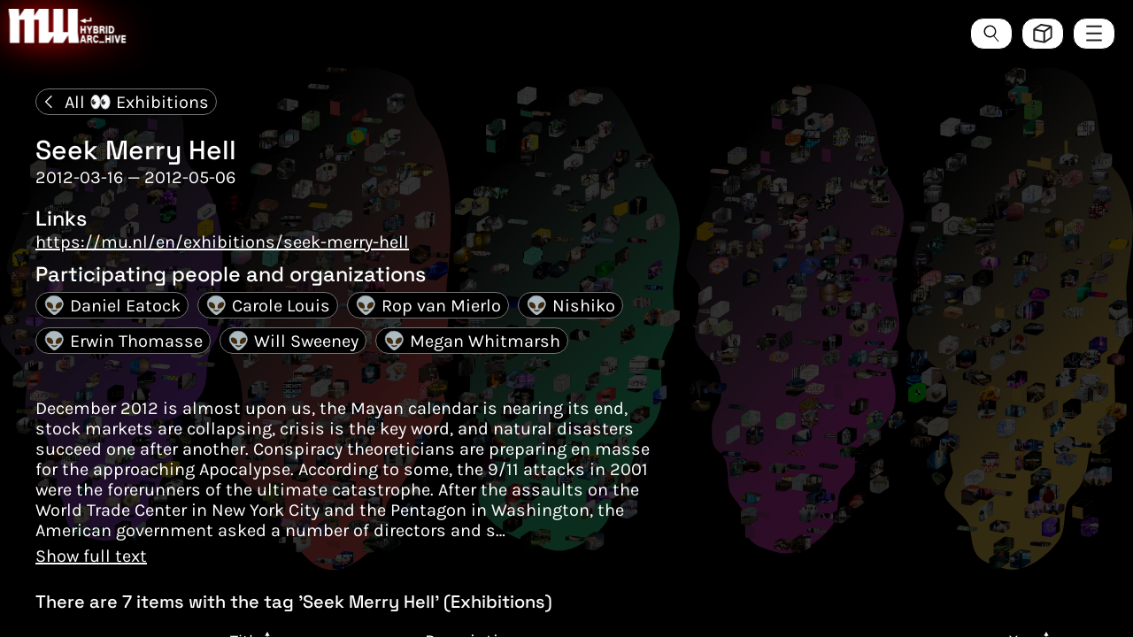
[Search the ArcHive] (991, 34)
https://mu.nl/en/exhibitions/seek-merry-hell (222, 242)
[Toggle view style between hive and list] (1042, 34)
